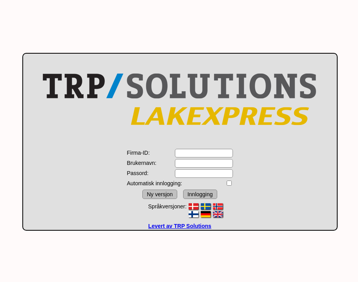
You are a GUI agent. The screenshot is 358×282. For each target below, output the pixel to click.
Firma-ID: (138, 153)
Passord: (138, 173)
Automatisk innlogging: (154, 183)
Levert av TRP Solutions (179, 226)
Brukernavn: (141, 163)
